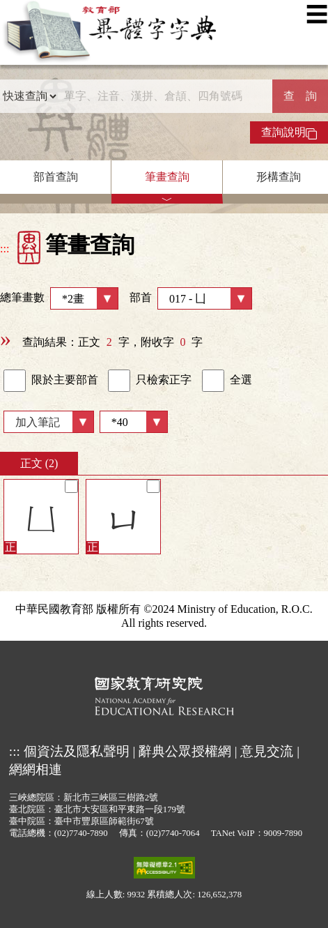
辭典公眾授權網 (185, 751)
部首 (191, 298)
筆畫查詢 (167, 177)
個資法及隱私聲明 (77, 751)
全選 (227, 381)
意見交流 (266, 751)
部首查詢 (55, 177)
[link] (14, 381)
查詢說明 (289, 132)
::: (4, 248)
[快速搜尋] (164, 96)
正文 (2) (39, 463)
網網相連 (35, 769)
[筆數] (134, 422)
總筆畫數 (59, 298)
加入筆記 (37, 422)
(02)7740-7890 (81, 833)
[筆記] (71, 486)
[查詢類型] (29, 96)
